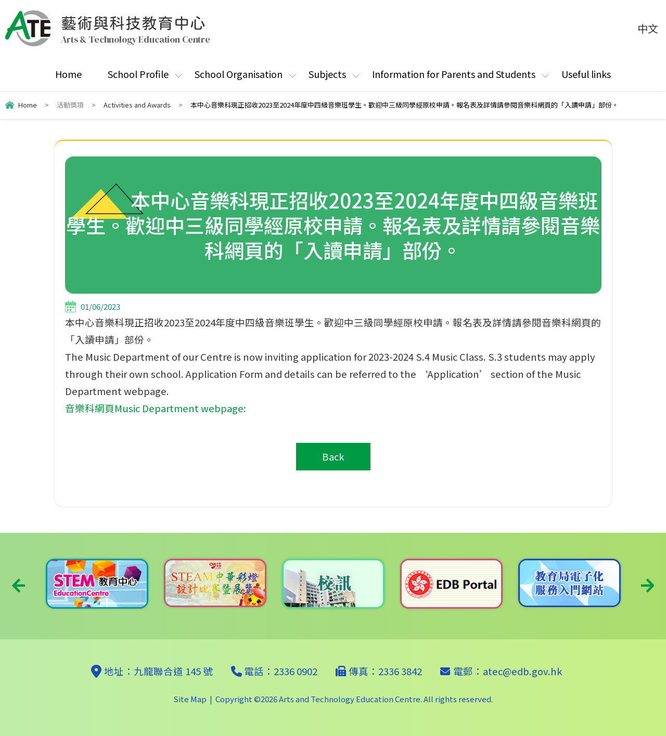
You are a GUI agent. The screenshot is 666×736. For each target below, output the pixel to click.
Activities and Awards (137, 105)
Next (647, 586)
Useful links (586, 74)
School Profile (138, 74)
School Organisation (239, 74)
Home (68, 74)
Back (333, 456)
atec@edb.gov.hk (522, 671)
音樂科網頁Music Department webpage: (155, 408)
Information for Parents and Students (453, 74)
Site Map (190, 698)
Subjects (327, 74)
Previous (18, 586)
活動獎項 (70, 105)
